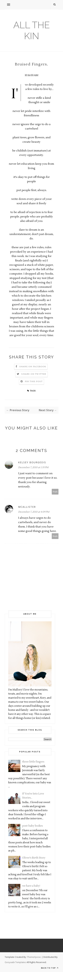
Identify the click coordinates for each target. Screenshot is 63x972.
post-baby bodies (32, 825)
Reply (55, 491)
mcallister (27, 506)
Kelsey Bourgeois (32, 462)
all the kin (31, 30)
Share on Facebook (32, 366)
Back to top (49, 968)
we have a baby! (31, 885)
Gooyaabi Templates (15, 962)
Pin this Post (34, 381)
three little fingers (33, 761)
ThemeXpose (34, 956)
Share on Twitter (33, 374)
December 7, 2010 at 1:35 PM (33, 467)
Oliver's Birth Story (33, 857)
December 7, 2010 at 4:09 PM (33, 511)
